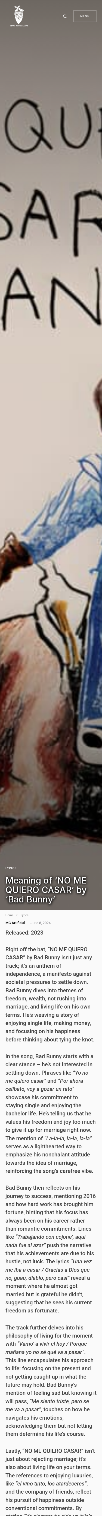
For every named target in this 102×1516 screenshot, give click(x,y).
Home (9, 915)
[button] (66, 16)
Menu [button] (84, 16)
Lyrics (11, 868)
